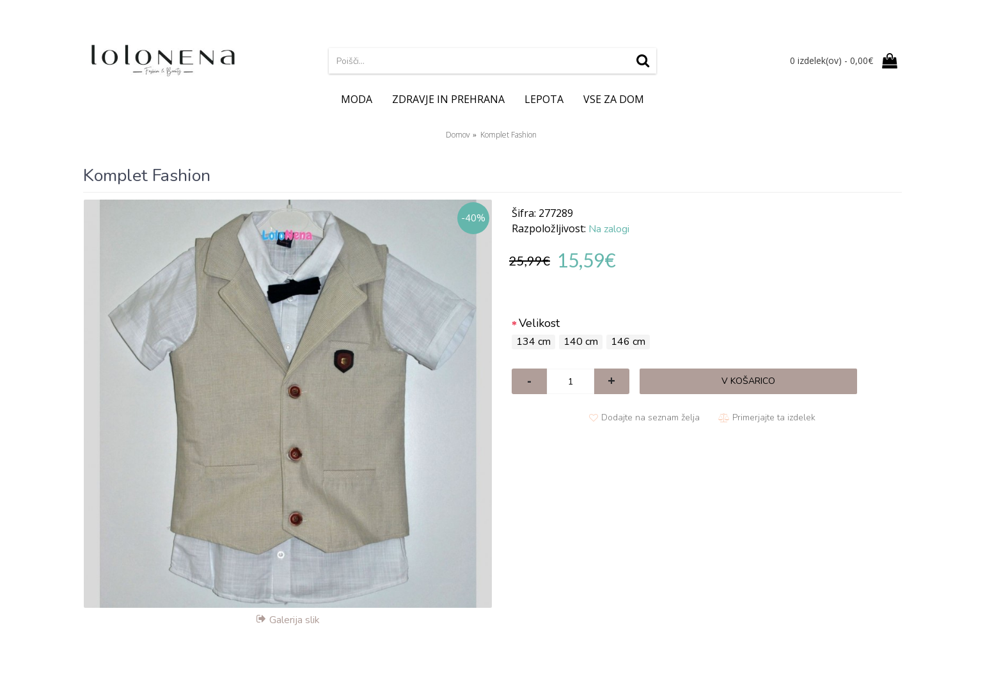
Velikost (539, 323)
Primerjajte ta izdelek (774, 417)
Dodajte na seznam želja (650, 417)
